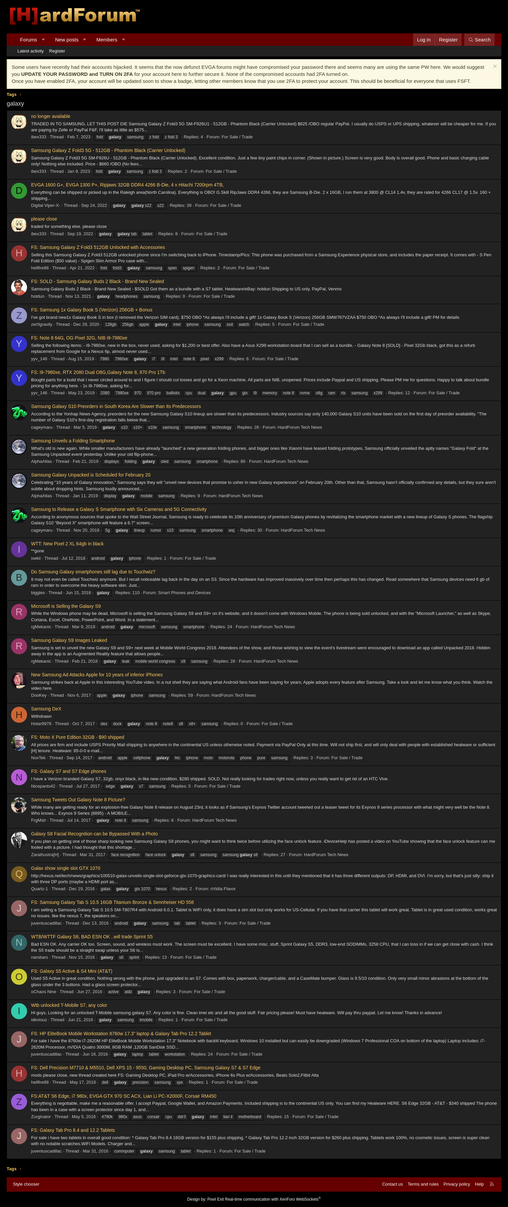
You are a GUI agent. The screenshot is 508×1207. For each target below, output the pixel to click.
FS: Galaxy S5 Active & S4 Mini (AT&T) (71, 971)
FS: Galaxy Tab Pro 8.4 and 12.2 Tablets (73, 1130)
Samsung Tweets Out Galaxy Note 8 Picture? (78, 799)
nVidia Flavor (223, 888)
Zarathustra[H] (45, 854)
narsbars (39, 957)
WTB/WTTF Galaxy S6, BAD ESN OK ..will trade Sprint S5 (92, 936)
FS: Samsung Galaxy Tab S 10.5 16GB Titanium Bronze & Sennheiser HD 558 (112, 902)
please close (44, 219)
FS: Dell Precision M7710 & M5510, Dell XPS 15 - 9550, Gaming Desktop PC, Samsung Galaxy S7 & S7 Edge (145, 1067)
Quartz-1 (39, 888)
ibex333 (38, 136)
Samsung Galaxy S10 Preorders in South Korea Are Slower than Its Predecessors (116, 406)
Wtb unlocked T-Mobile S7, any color (69, 1005)
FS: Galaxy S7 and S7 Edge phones (68, 771)
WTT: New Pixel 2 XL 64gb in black (67, 543)
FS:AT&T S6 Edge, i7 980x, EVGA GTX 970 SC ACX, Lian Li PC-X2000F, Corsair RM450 (123, 1096)
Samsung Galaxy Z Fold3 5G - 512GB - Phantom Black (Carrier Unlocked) (108, 150)
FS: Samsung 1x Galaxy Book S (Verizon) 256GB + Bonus (91, 309)
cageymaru (41, 427)
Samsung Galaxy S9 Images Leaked (69, 640)
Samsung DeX (46, 708)
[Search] (479, 39)
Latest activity (30, 50)
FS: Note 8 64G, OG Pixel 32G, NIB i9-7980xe (79, 338)
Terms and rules (423, 1184)
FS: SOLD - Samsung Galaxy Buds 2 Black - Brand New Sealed (97, 281)
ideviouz (39, 1019)
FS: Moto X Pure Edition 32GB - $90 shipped (77, 737)
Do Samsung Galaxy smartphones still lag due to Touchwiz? (93, 571)
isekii (36, 558)
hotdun (37, 296)
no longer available (51, 116)
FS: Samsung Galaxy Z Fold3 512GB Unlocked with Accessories (98, 247)
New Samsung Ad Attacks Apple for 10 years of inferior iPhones (97, 674)
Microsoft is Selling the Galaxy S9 (66, 606)
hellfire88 (40, 267)
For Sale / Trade (237, 136)
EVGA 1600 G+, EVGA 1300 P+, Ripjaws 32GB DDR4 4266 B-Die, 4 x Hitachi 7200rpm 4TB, (127, 184)
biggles (38, 592)
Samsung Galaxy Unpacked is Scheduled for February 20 (90, 475)
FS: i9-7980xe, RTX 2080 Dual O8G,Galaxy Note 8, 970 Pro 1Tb (98, 372)
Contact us (392, 1184)
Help (479, 1184)
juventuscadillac (46, 923)
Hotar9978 (41, 723)
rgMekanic (41, 626)
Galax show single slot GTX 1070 (65, 868)
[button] (43, 39)
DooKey (38, 695)
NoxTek (38, 757)
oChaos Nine (43, 991)
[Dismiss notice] (494, 67)
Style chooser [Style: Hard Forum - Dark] (26, 1184)
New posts (67, 39)
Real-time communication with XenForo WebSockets (273, 1199)
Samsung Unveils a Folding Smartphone (73, 440)
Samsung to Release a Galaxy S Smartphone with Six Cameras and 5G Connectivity (119, 509)
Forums (28, 39)
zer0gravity (41, 324)
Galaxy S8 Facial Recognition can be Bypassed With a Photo (94, 833)
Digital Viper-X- (45, 205)
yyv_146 (39, 358)
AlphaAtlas (41, 461)
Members (107, 39)
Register (57, 50)
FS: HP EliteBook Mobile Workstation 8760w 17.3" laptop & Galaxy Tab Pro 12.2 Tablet (121, 1033)
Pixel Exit (215, 1199)
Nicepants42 (43, 786)
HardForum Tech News (300, 427)
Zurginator (41, 1116)
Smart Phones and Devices (184, 592)
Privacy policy (456, 1184)
